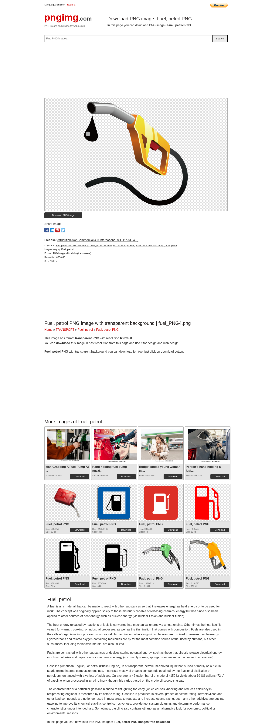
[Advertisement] (136, 71)
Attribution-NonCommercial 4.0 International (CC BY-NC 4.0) (97, 240)
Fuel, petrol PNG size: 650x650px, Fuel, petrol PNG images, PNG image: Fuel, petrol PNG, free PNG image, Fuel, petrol (116, 245)
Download (79, 476)
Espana (71, 4)
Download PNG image (63, 215)
